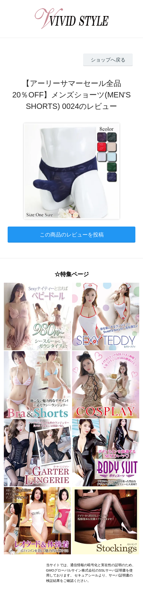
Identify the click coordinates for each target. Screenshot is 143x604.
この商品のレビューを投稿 (72, 235)
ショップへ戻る (108, 60)
